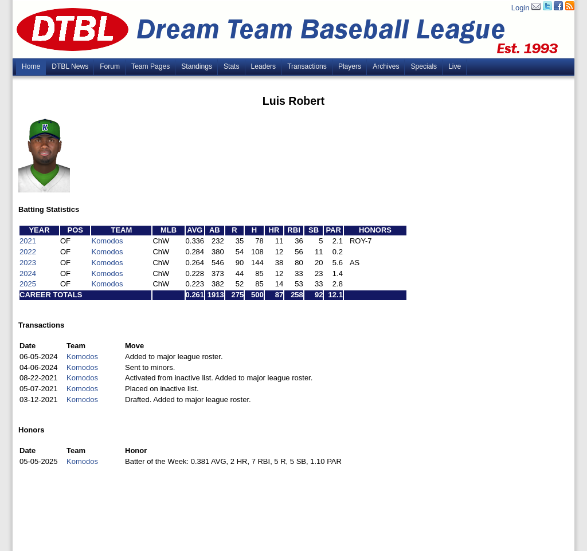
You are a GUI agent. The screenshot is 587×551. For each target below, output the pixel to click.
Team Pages (150, 66)
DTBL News (70, 66)
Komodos (107, 241)
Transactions (307, 66)
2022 (27, 251)
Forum (110, 66)
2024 (27, 273)
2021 (27, 241)
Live (454, 66)
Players (349, 66)
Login (520, 7)
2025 (27, 284)
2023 (27, 262)
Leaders (263, 66)
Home (31, 66)
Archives (386, 66)
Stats (232, 66)
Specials (423, 66)
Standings (196, 66)
